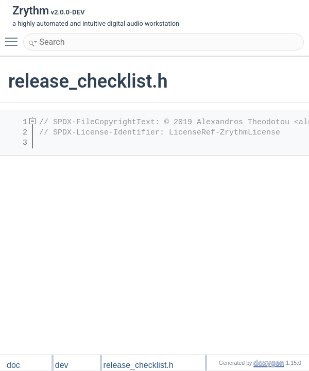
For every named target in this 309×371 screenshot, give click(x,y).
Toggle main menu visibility (14, 37)
